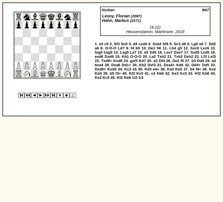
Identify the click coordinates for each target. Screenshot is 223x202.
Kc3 (127, 69)
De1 (151, 48)
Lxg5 (124, 52)
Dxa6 (115, 65)
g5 (180, 48)
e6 (201, 44)
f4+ (198, 69)
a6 (97, 48)
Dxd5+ (100, 69)
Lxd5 (205, 52)
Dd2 (212, 44)
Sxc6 (194, 48)
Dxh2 (188, 56)
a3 (155, 61)
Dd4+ (196, 65)
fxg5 (98, 52)
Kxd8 (118, 61)
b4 (192, 69)
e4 (101, 44)
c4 (153, 73)
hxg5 (108, 52)
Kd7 (142, 61)
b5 (138, 48)
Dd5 (205, 65)
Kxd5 (112, 69)
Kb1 (125, 56)
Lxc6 (205, 48)
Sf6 (165, 44)
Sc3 (177, 44)
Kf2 (132, 73)
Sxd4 (156, 44)
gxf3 (133, 61)
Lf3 (204, 56)
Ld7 (121, 48)
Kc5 (139, 73)
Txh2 (161, 56)
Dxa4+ (169, 65)
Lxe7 (168, 52)
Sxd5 (194, 52)
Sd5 (153, 52)
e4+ (156, 69)
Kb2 (142, 65)
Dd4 (200, 61)
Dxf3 (152, 65)
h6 (159, 48)
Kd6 (179, 65)
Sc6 (124, 44)
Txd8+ (106, 61)
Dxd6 (109, 56)
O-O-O (110, 48)
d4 (135, 44)
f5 (182, 61)
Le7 (133, 52)
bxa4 (99, 65)
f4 (132, 48)
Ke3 (170, 69)
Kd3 (147, 69)
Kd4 (98, 73)
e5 (146, 52)
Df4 (162, 61)
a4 (214, 61)
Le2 (153, 56)
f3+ (118, 73)
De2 (176, 61)
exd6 (99, 56)
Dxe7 (178, 52)
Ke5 (178, 69)
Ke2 (212, 69)
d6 (183, 44)
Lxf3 (212, 56)
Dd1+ (126, 65)
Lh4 (172, 48)
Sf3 (117, 44)
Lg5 (194, 44)
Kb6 (160, 73)
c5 (106, 44)
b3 (193, 61)
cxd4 (143, 44)
